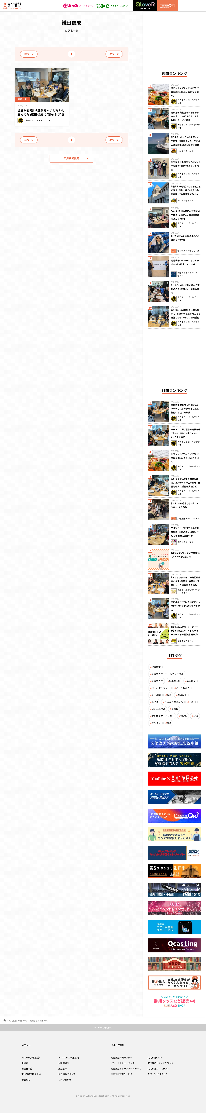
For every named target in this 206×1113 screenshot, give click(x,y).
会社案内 (26, 1079)
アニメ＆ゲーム (78, 5)
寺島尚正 (182, 695)
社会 (169, 723)
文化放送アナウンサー (163, 716)
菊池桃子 (191, 681)
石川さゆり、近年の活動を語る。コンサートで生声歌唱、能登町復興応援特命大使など (185, 482)
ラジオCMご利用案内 (68, 1057)
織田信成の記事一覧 (38, 1020)
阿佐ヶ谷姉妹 (158, 709)
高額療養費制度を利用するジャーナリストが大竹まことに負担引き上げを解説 (185, 116)
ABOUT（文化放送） (31, 1057)
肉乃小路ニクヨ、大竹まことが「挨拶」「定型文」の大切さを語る (186, 605)
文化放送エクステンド (158, 1068)
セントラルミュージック (123, 1063)
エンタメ (156, 723)
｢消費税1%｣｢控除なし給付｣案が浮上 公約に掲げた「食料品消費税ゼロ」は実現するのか (186, 190)
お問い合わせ (64, 1079)
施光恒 (183, 716)
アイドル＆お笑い (112, 5)
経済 (169, 695)
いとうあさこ (183, 688)
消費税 (174, 709)
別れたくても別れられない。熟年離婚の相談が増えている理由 (186, 165)
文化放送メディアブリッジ (160, 1063)
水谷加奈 (156, 667)
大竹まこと (157, 681)
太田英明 (156, 695)
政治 (195, 716)
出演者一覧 (27, 1068)
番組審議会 (63, 1063)
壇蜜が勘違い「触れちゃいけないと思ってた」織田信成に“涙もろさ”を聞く (41, 114)
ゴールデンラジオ (161, 688)
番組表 (25, 1063)
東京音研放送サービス (121, 1074)
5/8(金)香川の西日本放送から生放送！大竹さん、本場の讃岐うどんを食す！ (185, 215)
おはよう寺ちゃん (173, 702)
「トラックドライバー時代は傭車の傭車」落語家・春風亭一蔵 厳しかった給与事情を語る (186, 581)
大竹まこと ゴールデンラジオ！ (168, 674)
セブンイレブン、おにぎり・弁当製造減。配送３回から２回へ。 (185, 91)
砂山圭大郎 (174, 681)
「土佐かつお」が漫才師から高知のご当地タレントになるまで (185, 289)
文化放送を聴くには (31, 1074)
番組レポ (22, 99)
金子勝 (155, 702)
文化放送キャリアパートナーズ (126, 1068)
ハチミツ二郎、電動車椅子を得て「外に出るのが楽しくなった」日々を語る (186, 433)
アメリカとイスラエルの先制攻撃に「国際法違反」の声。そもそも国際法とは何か (185, 532)
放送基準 (62, 1068)
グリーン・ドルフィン (158, 1074)
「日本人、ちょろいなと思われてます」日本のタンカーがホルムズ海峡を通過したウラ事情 (185, 141)
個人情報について (66, 1074)
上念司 (192, 702)
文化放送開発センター (121, 1057)
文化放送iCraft (155, 1057)
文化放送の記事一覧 (18, 1020)
